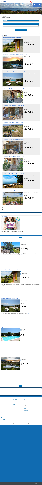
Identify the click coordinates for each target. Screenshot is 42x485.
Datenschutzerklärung (28, 483)
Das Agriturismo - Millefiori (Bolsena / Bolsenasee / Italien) (13, 139)
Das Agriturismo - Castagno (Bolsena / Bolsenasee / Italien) (13, 156)
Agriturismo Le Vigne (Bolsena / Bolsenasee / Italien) (10, 301)
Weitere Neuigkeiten (4, 293)
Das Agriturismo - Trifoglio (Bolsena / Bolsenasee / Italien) (13, 173)
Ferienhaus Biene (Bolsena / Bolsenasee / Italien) (9, 358)
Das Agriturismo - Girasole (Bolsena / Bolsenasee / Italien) (13, 105)
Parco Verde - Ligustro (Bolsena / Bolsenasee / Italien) (12, 190)
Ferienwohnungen (4, 16)
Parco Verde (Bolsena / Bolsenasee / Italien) (8, 416)
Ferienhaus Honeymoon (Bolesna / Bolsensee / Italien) (12, 37)
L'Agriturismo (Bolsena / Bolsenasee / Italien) (8, 387)
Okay (36, 483)
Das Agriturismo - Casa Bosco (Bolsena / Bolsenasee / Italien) (14, 88)
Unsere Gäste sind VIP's (5, 276)
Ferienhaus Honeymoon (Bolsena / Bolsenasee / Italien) (10, 330)
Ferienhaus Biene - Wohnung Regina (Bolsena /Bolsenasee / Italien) (15, 54)
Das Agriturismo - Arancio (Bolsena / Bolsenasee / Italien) (13, 122)
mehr (23, 291)
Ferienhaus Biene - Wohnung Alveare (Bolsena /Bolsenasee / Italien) (15, 71)
